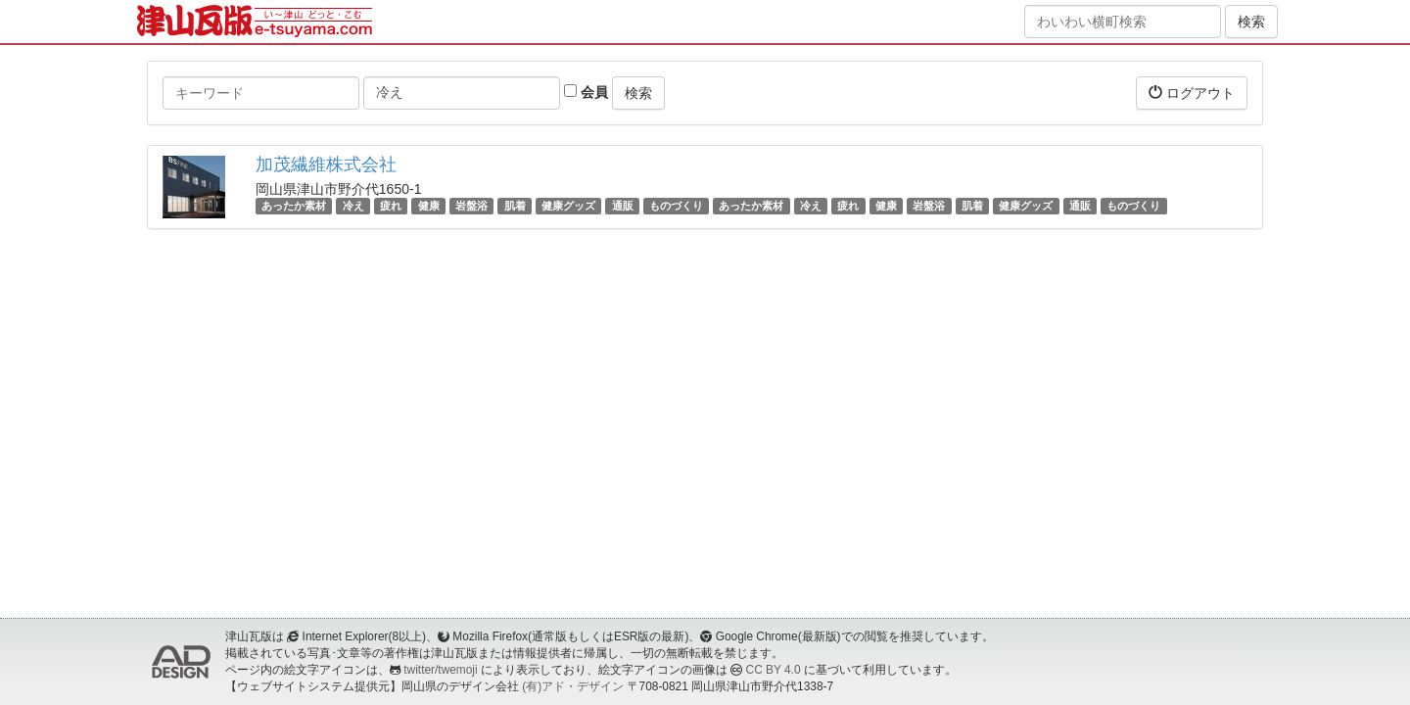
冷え (353, 206)
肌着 (515, 206)
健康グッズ (568, 206)
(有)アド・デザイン (573, 686)
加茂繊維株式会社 (326, 164)
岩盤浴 (471, 206)
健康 (429, 206)
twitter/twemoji (440, 670)
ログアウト (1192, 92)
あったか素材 (293, 206)
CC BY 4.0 (773, 670)
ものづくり (676, 206)
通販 (623, 206)
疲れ (390, 206)
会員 (586, 92)
